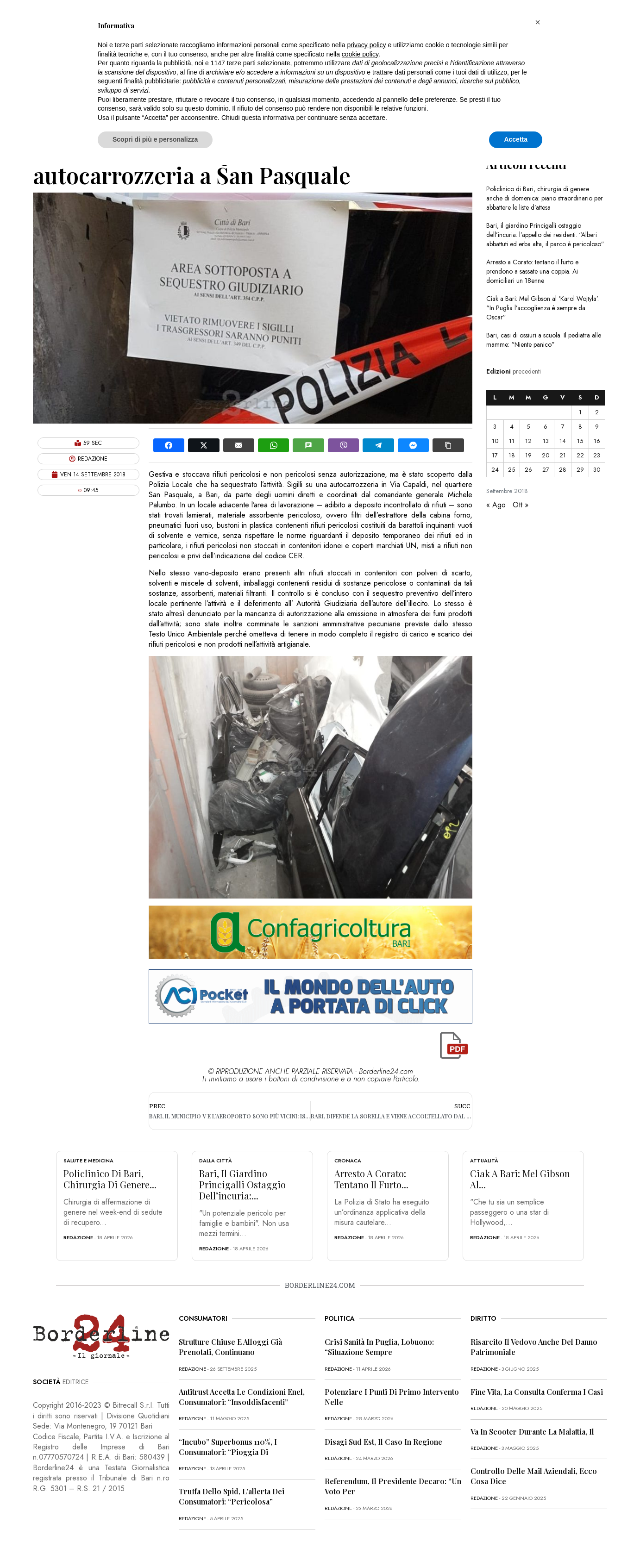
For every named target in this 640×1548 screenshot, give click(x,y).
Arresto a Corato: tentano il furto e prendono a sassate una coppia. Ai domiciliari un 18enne (532, 271)
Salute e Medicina (88, 1160)
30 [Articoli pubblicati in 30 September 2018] (596, 469)
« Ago (496, 504)
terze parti (241, 63)
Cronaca (347, 1160)
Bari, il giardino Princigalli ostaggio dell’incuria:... (242, 1184)
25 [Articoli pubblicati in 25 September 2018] (511, 469)
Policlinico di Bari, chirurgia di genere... (110, 1179)
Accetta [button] (515, 139)
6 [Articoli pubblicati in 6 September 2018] (545, 426)
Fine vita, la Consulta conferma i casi (537, 1392)
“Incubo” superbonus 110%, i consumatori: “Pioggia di (228, 1447)
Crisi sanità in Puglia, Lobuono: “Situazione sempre (379, 1347)
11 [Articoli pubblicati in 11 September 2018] (512, 441)
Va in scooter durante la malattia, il (532, 1431)
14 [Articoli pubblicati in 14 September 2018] (562, 441)
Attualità (484, 1160)
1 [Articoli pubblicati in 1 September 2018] (580, 412)
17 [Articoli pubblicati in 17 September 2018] (495, 455)
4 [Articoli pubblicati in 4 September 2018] (512, 426)
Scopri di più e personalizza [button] (155, 139)
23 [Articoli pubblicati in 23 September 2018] (596, 455)
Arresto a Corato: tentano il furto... (371, 1179)
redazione (78, 1237)
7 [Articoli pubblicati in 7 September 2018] (563, 426)
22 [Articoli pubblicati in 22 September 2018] (580, 455)
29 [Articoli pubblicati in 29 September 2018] (580, 469)
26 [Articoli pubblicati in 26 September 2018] (528, 469)
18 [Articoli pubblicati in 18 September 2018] (511, 455)
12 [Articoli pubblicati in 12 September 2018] (528, 441)
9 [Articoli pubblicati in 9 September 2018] (597, 426)
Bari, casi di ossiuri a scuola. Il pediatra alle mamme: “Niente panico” (543, 340)
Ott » (520, 504)
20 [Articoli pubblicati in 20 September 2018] (545, 455)
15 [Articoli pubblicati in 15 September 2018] (580, 441)
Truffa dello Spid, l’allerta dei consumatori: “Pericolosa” (231, 1496)
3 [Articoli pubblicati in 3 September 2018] (494, 426)
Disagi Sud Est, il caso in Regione (383, 1442)
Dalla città (215, 1160)
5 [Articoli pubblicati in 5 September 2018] (528, 426)
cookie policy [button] (360, 54)
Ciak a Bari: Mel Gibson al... (520, 1179)
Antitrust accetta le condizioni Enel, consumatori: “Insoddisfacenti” (242, 1397)
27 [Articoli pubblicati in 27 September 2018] (545, 469)
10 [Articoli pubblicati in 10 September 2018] (495, 441)
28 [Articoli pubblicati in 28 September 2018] (562, 469)
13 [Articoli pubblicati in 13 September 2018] (546, 441)
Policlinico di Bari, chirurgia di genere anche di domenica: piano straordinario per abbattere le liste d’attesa (544, 198)
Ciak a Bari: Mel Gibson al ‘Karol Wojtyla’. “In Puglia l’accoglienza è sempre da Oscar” (542, 308)
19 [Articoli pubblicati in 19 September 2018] (528, 455)
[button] (537, 22)
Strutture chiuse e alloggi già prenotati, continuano (230, 1347)
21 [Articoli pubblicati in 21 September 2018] (562, 455)
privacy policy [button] (366, 45)
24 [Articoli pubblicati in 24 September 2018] (495, 469)
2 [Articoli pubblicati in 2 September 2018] (597, 412)
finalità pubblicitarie (151, 81)
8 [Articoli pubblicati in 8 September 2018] (580, 426)
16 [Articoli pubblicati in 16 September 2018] (597, 441)
